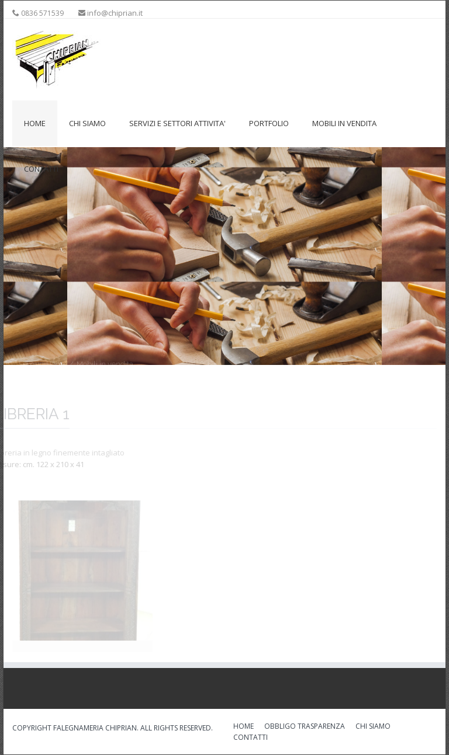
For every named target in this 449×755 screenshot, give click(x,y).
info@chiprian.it (115, 13)
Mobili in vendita (344, 123)
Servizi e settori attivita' (177, 123)
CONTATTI (250, 738)
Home (35, 123)
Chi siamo (87, 123)
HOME (243, 727)
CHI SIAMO (373, 727)
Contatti (41, 168)
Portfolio (269, 123)
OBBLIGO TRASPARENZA (304, 727)
